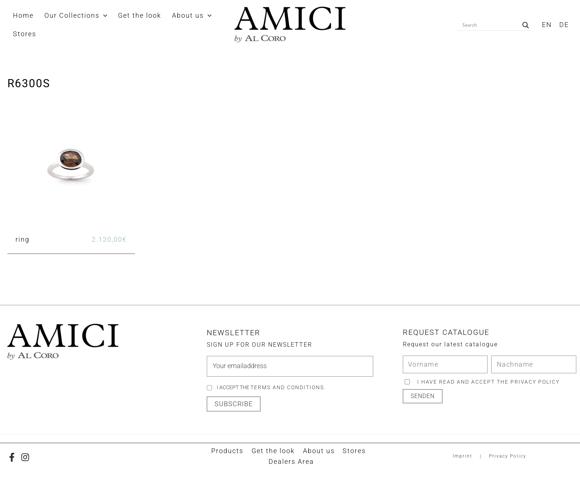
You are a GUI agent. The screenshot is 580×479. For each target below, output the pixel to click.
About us (318, 451)
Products (229, 451)
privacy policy (535, 382)
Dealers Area (291, 462)
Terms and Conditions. (288, 387)
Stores (352, 451)
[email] (290, 366)
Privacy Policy (507, 456)
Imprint (462, 456)
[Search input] (490, 25)
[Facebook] (11, 457)
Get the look (273, 451)
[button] (233, 404)
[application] (95, 15)
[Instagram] (25, 457)
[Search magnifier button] (525, 25)
